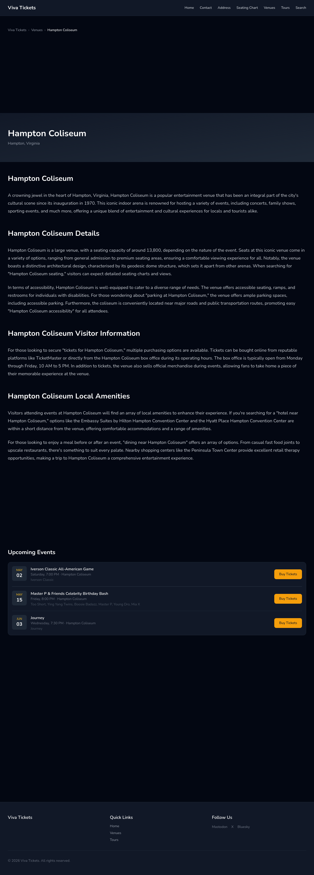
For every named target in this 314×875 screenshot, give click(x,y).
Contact (206, 7)
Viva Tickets (17, 30)
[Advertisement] (155, 72)
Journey (37, 618)
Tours (285, 7)
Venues (269, 7)
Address (224, 7)
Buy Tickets (288, 574)
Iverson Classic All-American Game (62, 569)
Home (189, 7)
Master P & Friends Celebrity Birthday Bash (69, 593)
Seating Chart (247, 7)
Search (301, 7)
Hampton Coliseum (76, 574)
